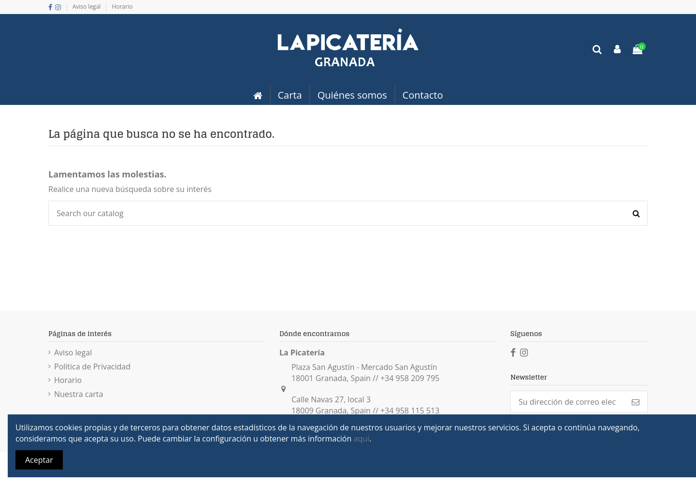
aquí (361, 438)
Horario (122, 6)
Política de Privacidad (92, 366)
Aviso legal (87, 6)
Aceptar (39, 460)
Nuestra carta (78, 394)
